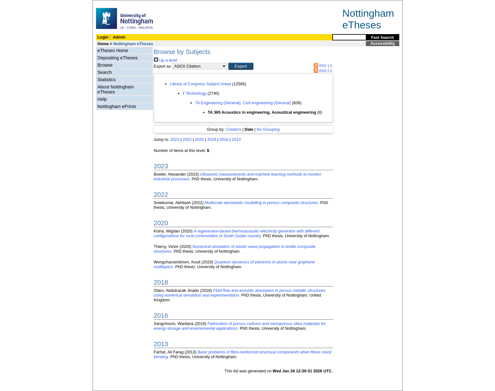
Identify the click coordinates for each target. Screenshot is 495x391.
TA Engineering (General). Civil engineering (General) (243, 102)
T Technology (195, 93)
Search (105, 72)
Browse (105, 65)
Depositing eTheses (118, 57)
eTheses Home (113, 50)
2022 (187, 139)
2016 (224, 139)
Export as (162, 66)
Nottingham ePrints (117, 106)
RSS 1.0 (322, 66)
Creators (233, 129)
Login (103, 37)
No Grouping (268, 129)
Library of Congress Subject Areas (200, 83)
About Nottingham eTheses (116, 89)
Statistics (107, 79)
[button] (240, 66)
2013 (236, 139)
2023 (174, 139)
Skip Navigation (106, 3)
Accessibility (383, 43)
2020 (199, 139)
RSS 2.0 (322, 71)
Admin (119, 37)
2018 (211, 139)
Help (102, 99)
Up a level (165, 60)
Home (103, 43)
